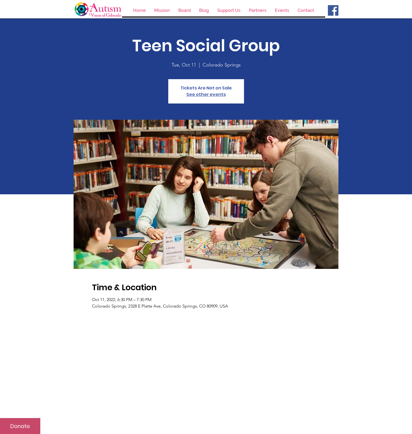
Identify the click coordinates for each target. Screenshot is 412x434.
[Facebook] (333, 10)
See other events (206, 94)
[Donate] (20, 426)
